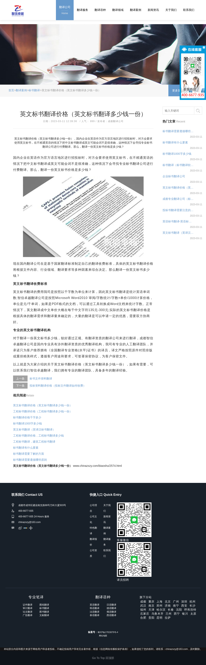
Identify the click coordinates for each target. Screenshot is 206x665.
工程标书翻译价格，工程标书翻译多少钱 (38, 435)
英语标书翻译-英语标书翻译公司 (178, 221)
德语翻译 (111, 608)
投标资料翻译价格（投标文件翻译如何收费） (58, 385)
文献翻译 (44, 615)
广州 (176, 601)
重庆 (151, 601)
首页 (11, 90)
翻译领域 (118, 9)
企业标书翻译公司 (174, 176)
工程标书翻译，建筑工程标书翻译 (34, 441)
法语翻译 (94, 611)
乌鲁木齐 (157, 613)
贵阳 (151, 617)
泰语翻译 (94, 615)
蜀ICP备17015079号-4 (108, 632)
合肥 (143, 617)
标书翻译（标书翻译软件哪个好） (178, 165)
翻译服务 (82, 9)
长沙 (193, 605)
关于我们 (171, 9)
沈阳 (179, 609)
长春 (171, 609)
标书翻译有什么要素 (25, 447)
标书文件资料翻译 (41, 378)
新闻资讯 (153, 9)
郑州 (160, 605)
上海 (160, 601)
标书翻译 (34, 90)
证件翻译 (27, 604)
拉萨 (168, 617)
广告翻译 (27, 615)
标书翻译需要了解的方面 (28, 453)
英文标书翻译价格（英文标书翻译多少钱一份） (42, 405)
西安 (184, 605)
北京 (168, 601)
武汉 (143, 605)
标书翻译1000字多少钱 (27, 423)
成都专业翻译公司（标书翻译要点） (178, 198)
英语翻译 (94, 604)
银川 (185, 613)
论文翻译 (27, 611)
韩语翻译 (94, 608)
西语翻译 (111, 615)
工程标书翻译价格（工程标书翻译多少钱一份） (42, 411)
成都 (143, 601)
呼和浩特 (190, 609)
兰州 (169, 613)
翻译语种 (100, 9)
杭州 (193, 601)
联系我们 (188, 9)
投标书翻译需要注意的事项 (178, 210)
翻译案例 (135, 9)
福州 (143, 609)
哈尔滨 (161, 609)
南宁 (176, 605)
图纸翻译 (44, 604)
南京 (151, 605)
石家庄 (144, 613)
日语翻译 (111, 604)
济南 (168, 605)
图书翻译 (44, 611)
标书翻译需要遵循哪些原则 (30, 459)
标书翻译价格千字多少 (27, 417)
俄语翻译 (111, 611)
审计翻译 (27, 608)
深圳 (184, 601)
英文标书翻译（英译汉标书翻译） (34, 429)
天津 (151, 609)
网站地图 (103, 636)
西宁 (177, 613)
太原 (193, 613)
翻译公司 (64, 10)
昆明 (160, 617)
